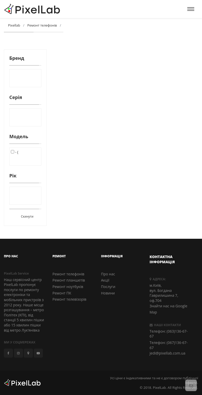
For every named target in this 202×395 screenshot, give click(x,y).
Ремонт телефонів (68, 273)
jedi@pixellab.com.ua (167, 353)
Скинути (27, 216)
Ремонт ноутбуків (67, 286)
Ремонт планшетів (68, 280)
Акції (105, 280)
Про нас (108, 273)
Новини (108, 293)
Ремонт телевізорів (69, 299)
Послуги (108, 286)
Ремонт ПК (61, 293)
